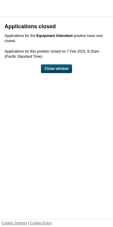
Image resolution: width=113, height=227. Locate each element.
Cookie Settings (14, 223)
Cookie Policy (41, 223)
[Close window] (56, 68)
